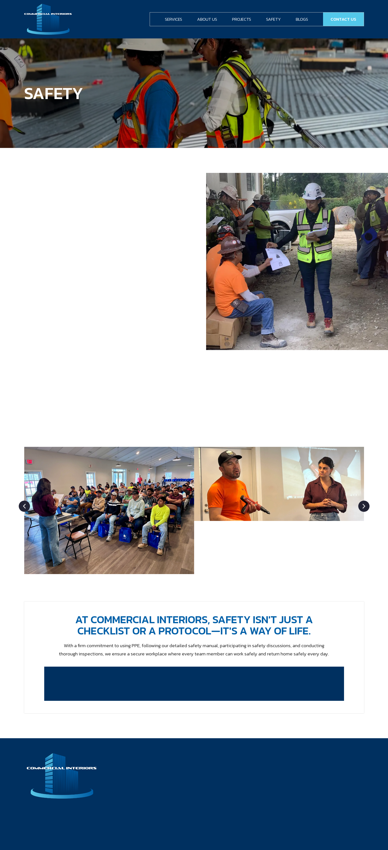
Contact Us (343, 19)
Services (173, 19)
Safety (273, 19)
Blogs (302, 19)
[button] (24, 506)
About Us (207, 19)
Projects (241, 19)
